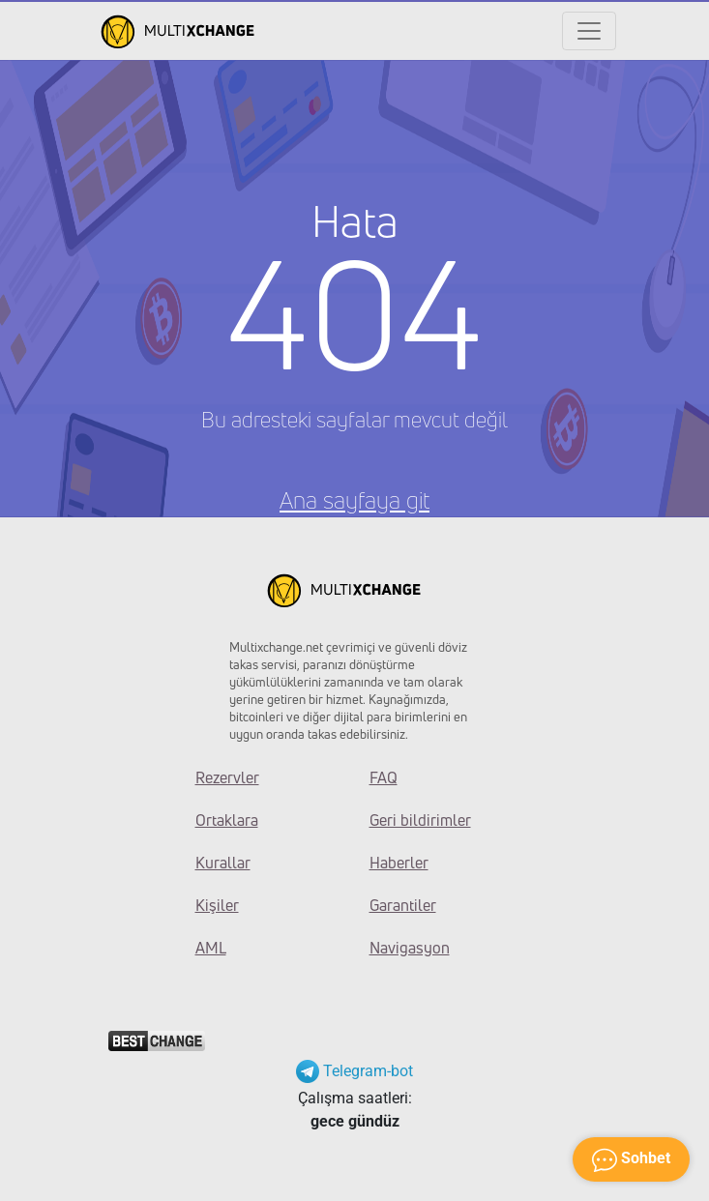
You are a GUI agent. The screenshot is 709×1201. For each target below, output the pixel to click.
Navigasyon (409, 947)
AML (210, 947)
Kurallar (223, 862)
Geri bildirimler (420, 820)
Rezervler (227, 777)
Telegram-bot (354, 1071)
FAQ (383, 777)
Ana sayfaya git (354, 499)
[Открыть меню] (589, 31)
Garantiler (402, 905)
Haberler (398, 862)
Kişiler (217, 905)
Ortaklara (226, 820)
